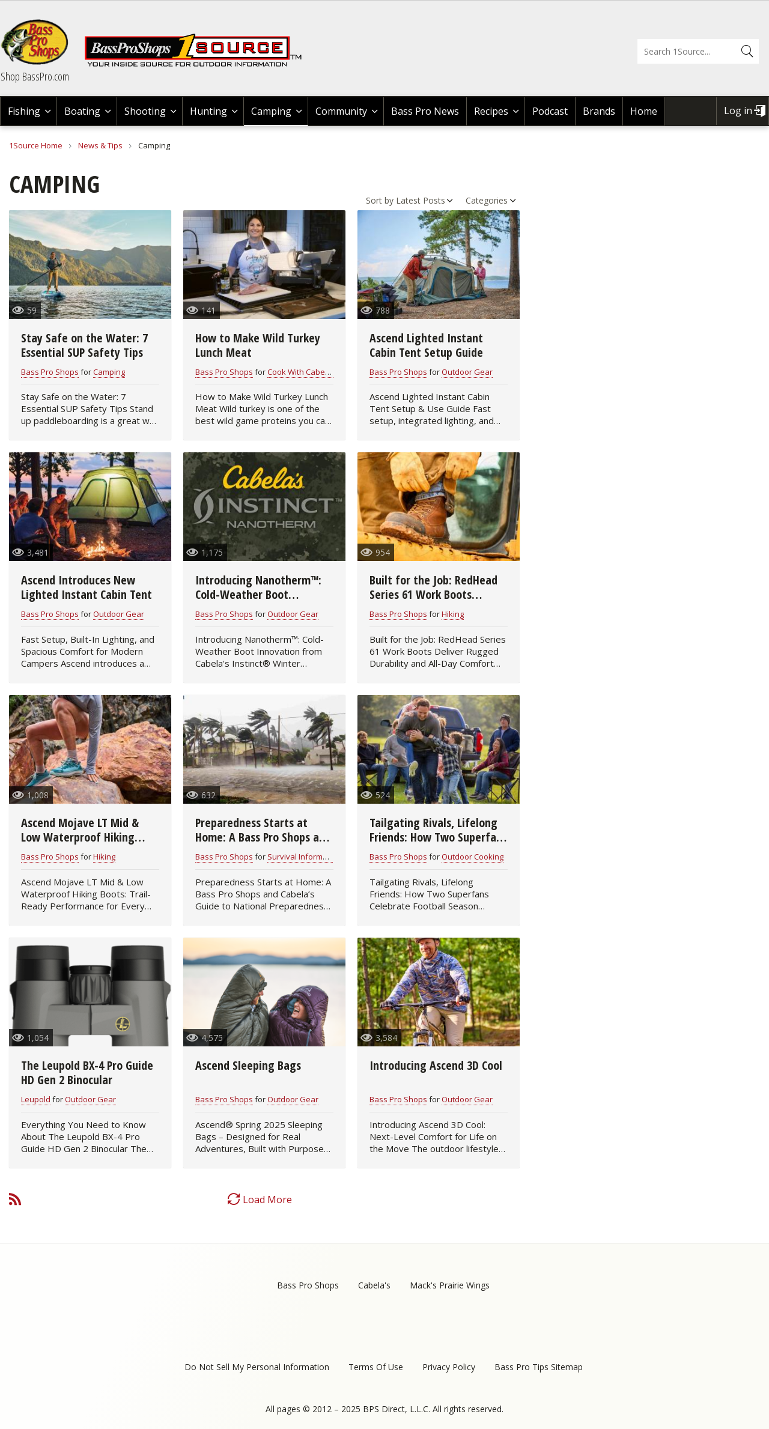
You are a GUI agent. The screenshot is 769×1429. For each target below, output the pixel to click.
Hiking (453, 613)
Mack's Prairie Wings (450, 1285)
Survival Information (304, 856)
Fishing (24, 111)
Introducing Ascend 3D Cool (435, 1065)
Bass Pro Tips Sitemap (538, 1367)
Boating (82, 111)
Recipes (491, 111)
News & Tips (100, 145)
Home (643, 111)
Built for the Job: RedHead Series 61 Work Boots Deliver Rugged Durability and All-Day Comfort (433, 601)
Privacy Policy (448, 1367)
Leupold (35, 1099)
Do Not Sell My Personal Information (256, 1367)
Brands (599, 111)
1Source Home (35, 145)
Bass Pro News (425, 111)
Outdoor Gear (467, 371)
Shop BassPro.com (35, 76)
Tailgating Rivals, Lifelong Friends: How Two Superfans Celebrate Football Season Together (438, 844)
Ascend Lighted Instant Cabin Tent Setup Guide (426, 345)
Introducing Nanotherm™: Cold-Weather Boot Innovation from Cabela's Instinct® (258, 601)
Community (341, 111)
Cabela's (374, 1285)
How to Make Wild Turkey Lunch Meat (257, 345)
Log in (738, 110)
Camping (271, 111)
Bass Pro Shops (50, 371)
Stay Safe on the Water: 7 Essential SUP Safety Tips (84, 345)
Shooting (145, 111)
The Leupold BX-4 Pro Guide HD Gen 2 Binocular (87, 1072)
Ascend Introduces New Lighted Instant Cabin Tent (86, 587)
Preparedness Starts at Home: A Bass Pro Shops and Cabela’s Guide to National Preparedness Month (263, 844)
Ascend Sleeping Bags (248, 1065)
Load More (267, 1199)
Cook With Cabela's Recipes (317, 371)
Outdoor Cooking (472, 856)
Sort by (380, 200)
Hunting (208, 111)
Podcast (550, 111)
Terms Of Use (375, 1367)
